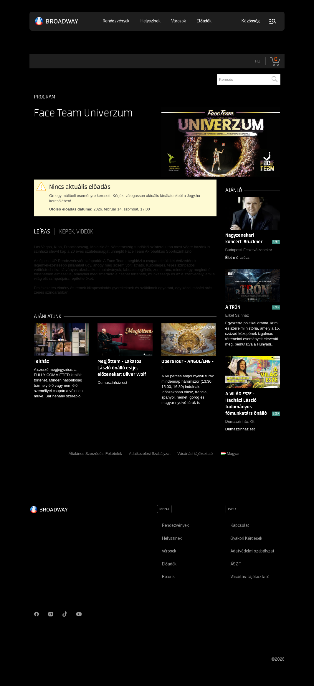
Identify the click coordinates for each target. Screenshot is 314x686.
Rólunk (168, 576)
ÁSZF (235, 564)
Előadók (203, 21)
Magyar (230, 453)
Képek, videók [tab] (76, 231)
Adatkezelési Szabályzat (150, 453)
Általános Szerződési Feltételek (95, 453)
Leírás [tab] (42, 231)
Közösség (250, 21)
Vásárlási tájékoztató (195, 453)
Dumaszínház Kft (239, 421)
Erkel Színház (237, 315)
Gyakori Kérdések (246, 538)
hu (257, 61)
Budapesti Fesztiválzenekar (248, 250)
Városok (178, 21)
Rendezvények (116, 21)
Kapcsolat (239, 525)
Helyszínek (150, 21)
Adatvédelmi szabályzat (252, 551)
